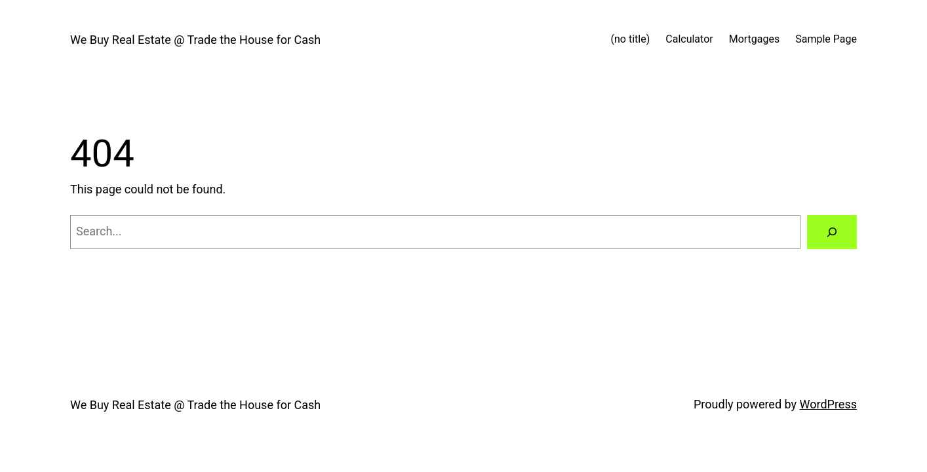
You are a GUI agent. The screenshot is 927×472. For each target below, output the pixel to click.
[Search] (832, 232)
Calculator (689, 39)
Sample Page (826, 39)
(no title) (630, 39)
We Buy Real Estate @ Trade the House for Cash (195, 40)
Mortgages (754, 39)
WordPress (828, 404)
